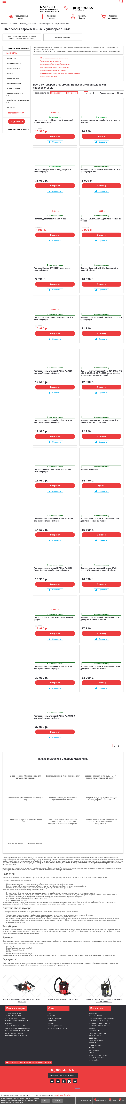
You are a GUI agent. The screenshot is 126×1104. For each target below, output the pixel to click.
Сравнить (55, 142)
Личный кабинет (95, 1016)
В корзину (55, 136)
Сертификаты (94, 1030)
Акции (91, 1048)
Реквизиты (51, 1021)
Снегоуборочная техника (15, 1018)
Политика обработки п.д (98, 1021)
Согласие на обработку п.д (99, 1023)
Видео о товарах (95, 1035)
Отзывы (92, 1028)
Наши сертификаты (54, 1018)
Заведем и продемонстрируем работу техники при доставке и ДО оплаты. (100, 777)
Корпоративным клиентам (57, 1028)
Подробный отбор (16, 113)
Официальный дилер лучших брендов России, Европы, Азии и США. (101, 799)
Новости (50, 1023)
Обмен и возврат (95, 1045)
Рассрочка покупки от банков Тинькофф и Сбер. (25, 799)
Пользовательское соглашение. (12, 1102)
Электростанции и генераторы (17, 1030)
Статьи (91, 1053)
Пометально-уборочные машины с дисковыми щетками (60, 73)
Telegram (75, 1081)
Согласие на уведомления (99, 1025)
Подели (66, 1086)
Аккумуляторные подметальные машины (54, 67)
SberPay (77, 1087)
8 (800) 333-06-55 (82, 8)
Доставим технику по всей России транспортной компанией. (63, 799)
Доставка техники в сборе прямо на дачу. (63, 776)
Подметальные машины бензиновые (53, 70)
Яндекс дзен (64, 1081)
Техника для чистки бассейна (50, 61)
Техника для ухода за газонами (17, 1021)
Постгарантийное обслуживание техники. (25, 843)
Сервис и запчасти (96, 1058)
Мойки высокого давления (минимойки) (54, 58)
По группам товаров (13, 1016)
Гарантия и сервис (96, 1040)
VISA (46, 1086)
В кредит (92, 1043)
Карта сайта (93, 1060)
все (121, 93)
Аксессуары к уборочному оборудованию (54, 64)
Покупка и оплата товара (99, 1033)
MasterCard (54, 1086)
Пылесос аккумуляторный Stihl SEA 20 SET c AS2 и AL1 (21, 1000)
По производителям (13, 1013)
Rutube (69, 1081)
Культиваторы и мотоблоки (16, 1035)
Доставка (92, 1038)
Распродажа (11, 53)
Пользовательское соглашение (101, 1018)
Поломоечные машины (48, 77)
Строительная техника (14, 1033)
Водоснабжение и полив (15, 1025)
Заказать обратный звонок (63, 1075)
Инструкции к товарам (98, 1055)
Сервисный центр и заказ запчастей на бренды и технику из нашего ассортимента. (100, 822)
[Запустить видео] (23, 987)
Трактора (8, 1023)
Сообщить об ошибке (62, 1095)
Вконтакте (52, 1081)
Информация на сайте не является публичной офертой (28, 1062)
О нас (49, 1013)
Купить (101, 136)
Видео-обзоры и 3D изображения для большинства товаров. (25, 777)
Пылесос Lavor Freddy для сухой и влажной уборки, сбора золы (104, 1000)
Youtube (58, 1081)
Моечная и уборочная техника (17, 1028)
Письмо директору (54, 1025)
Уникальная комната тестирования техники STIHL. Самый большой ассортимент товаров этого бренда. (63, 822)
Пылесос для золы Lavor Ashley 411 (63, 999)
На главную (93, 1013)
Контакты (51, 1016)
